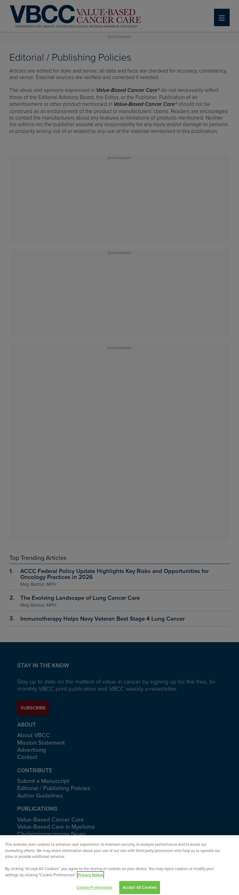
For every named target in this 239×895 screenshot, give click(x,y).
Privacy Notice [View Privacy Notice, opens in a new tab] (90, 877)
